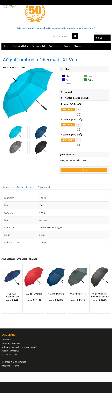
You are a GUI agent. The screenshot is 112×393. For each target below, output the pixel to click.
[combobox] (62, 36)
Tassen (67, 46)
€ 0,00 (99, 38)
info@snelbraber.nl (10, 365)
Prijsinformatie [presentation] (45, 187)
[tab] (8, 187)
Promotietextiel (38, 46)
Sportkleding (54, 46)
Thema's (77, 46)
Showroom (6, 339)
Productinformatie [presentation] (25, 187)
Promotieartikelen (20, 46)
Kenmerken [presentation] (8, 187)
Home (6, 46)
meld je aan (64, 28)
